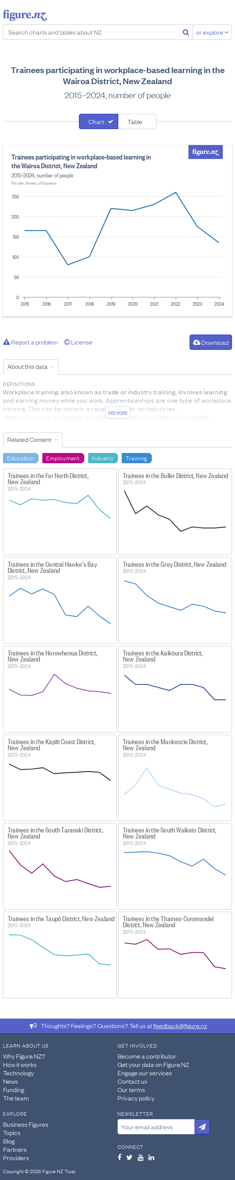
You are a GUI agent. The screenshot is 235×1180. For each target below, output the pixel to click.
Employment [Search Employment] (62, 457)
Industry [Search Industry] (103, 457)
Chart (96, 121)
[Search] (186, 32)
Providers (16, 1157)
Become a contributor (147, 1056)
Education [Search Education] (20, 457)
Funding (13, 1089)
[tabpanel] (117, 230)
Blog (8, 1141)
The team (16, 1098)
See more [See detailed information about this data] (117, 412)
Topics (12, 1132)
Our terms (131, 1089)
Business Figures (25, 1124)
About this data (27, 366)
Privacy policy (136, 1098)
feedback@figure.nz (180, 1025)
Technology (18, 1072)
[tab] (98, 121)
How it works (20, 1064)
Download (211, 342)
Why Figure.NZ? (24, 1056)
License (78, 342)
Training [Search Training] (136, 457)
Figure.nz (25, 15)
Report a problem (30, 342)
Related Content (29, 439)
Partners (15, 1149)
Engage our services (145, 1072)
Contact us (132, 1081)
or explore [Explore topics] (212, 32)
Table (134, 121)
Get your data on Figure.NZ (153, 1064)
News (10, 1081)
